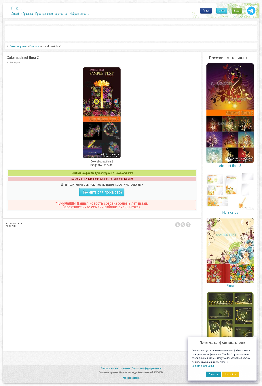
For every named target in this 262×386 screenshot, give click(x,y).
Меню (222, 10)
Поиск (206, 10)
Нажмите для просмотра (102, 192)
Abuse (126, 377)
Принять (213, 374)
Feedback (134, 377)
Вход (237, 10)
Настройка (230, 374)
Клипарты (15, 62)
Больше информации (203, 366)
